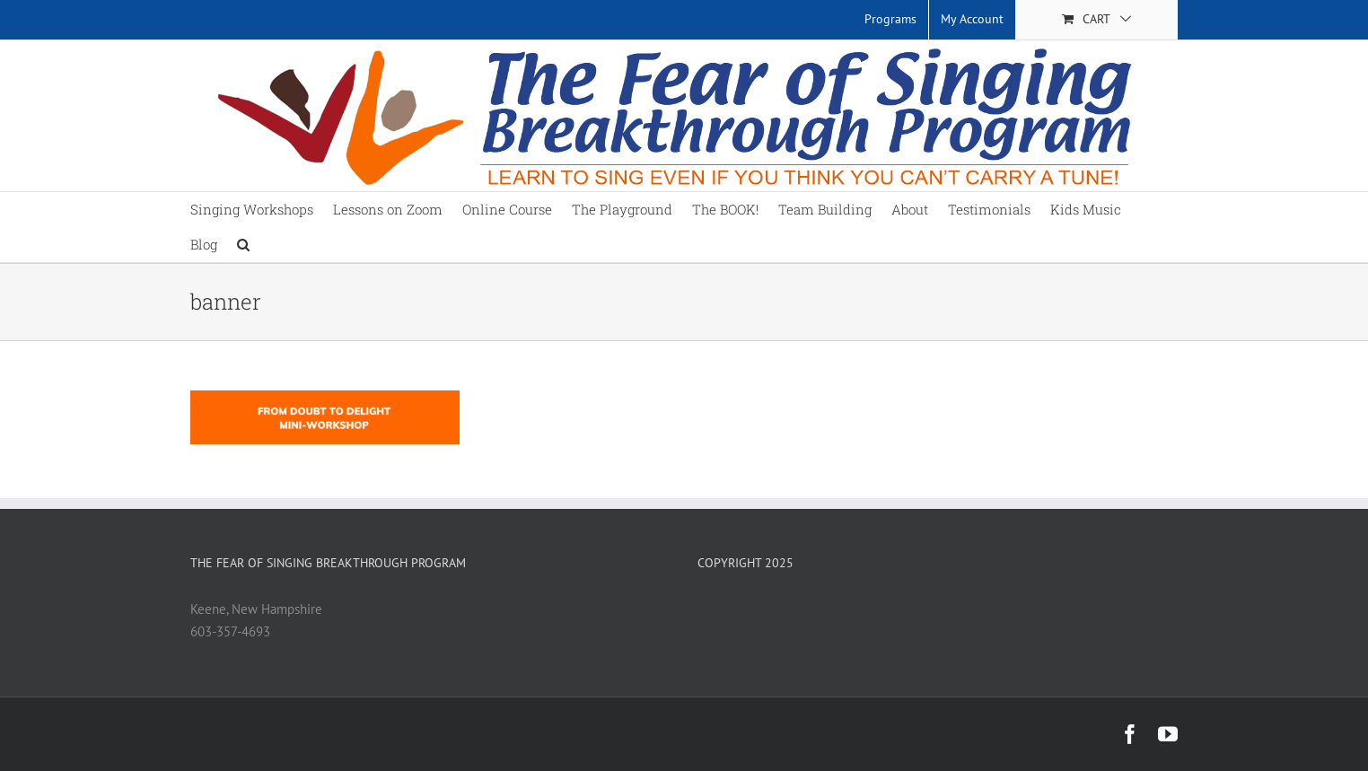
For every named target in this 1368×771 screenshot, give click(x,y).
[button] (243, 244)
